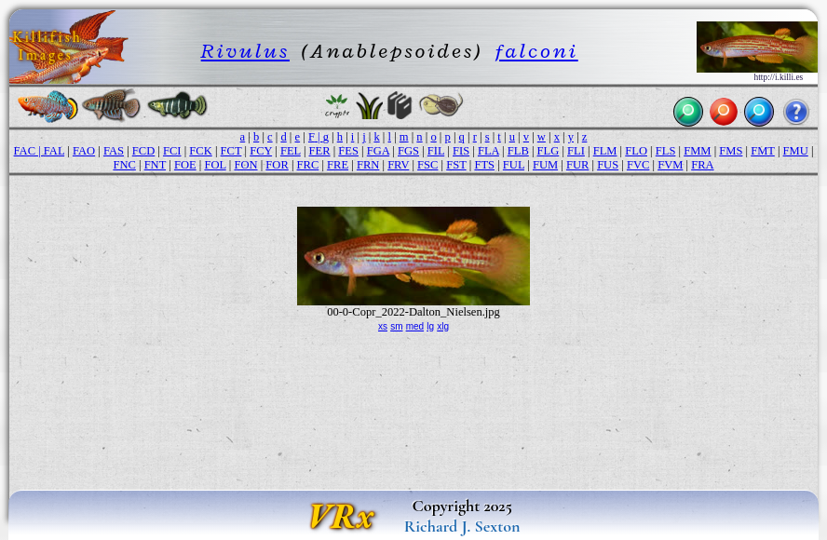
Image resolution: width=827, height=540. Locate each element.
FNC (124, 164)
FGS (408, 150)
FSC (427, 164)
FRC (308, 164)
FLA (488, 150)
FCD (143, 150)
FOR (276, 164)
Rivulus (245, 50)
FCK (200, 150)
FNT (155, 164)
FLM (605, 150)
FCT (231, 150)
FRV (398, 164)
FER (320, 150)
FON (245, 164)
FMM (697, 150)
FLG (548, 150)
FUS (607, 164)
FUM (545, 164)
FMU (795, 150)
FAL (54, 150)
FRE (337, 164)
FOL (214, 164)
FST (456, 164)
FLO (636, 150)
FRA (702, 164)
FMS (730, 150)
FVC (638, 164)
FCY (261, 150)
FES (348, 150)
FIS (461, 150)
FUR (577, 164)
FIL (435, 150)
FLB (518, 150)
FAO (84, 150)
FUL (513, 164)
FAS (113, 150)
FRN (368, 164)
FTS (484, 164)
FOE (185, 164)
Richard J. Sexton (462, 526)
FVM (670, 164)
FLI (576, 150)
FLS (666, 150)
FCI (172, 150)
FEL (290, 150)
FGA (378, 150)
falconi (536, 50)
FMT (763, 150)
